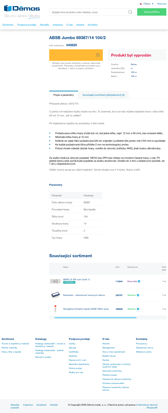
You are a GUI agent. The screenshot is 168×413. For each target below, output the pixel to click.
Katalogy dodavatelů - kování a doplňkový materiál (50, 344)
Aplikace (73, 355)
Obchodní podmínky (112, 370)
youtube (15, 407)
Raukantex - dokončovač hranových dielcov (84, 295)
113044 (119, 281)
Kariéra (105, 360)
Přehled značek (109, 375)
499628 (119, 309)
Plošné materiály (9, 347)
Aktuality (15, 404)
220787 (119, 295)
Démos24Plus (151, 11)
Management (108, 347)
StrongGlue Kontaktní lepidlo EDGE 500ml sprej (86, 309)
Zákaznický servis (144, 347)
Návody (72, 347)
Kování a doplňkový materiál (15, 343)
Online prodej (75, 368)
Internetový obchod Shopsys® (147, 406)
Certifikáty (74, 351)
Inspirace (28, 404)
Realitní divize (109, 355)
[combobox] (146, 3)
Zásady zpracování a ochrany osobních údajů (116, 365)
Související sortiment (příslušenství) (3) (104, 94)
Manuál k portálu (43, 357)
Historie (106, 343)
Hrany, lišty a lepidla (11, 351)
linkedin (54, 404)
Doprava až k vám (77, 360)
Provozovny (141, 343)
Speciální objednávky (79, 364)
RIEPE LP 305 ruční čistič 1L (76, 279)
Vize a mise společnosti (113, 351)
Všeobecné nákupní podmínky (116, 379)
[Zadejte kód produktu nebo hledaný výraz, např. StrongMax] (92, 11)
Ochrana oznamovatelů (113, 383)
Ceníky (72, 343)
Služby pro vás (76, 372)
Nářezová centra (143, 351)
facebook (41, 404)
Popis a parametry (63, 94)
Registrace (161, 3)
